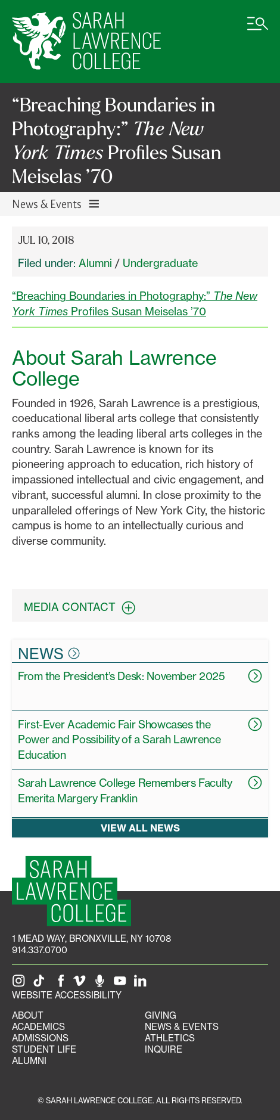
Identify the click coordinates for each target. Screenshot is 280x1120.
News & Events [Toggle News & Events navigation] (56, 204)
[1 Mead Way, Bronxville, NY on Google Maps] (91, 938)
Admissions (40, 1038)
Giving (160, 1015)
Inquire (163, 1049)
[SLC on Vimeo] (82, 983)
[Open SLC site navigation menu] (257, 30)
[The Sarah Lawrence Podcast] (102, 983)
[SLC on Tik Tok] (41, 983)
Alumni (95, 262)
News (49, 653)
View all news (140, 828)
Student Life (44, 1049)
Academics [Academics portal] (38, 1026)
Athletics (170, 1038)
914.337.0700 (39, 949)
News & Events (182, 1026)
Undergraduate (160, 262)
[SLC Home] (86, 41)
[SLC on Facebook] (61, 983)
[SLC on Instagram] (21, 983)
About (27, 1015)
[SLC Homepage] (71, 891)
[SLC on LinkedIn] (142, 983)
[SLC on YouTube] (122, 983)
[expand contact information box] (131, 608)
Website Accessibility (67, 995)
